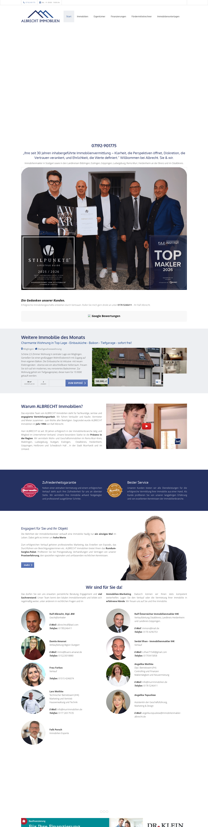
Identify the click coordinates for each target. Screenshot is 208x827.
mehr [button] (27, 539)
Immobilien (82, 16)
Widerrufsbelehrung (102, 820)
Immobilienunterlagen (168, 16)
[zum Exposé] (175, 328)
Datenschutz (119, 820)
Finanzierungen (118, 16)
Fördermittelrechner (142, 16)
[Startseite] (40, 16)
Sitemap (103, 823)
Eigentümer (99, 16)
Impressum (86, 820)
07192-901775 (30, 2)
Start (68, 16)
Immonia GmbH (39, 823)
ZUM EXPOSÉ (75, 357)
